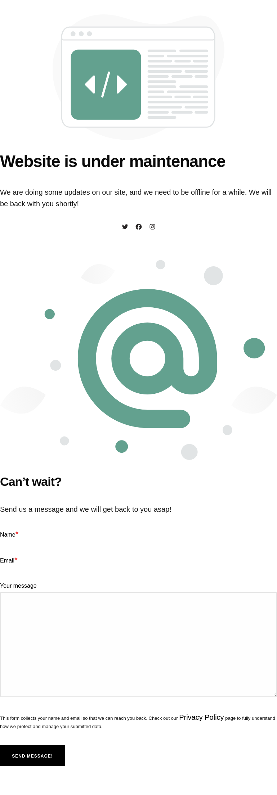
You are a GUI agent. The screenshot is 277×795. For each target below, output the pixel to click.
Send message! (32, 756)
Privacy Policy (201, 717)
